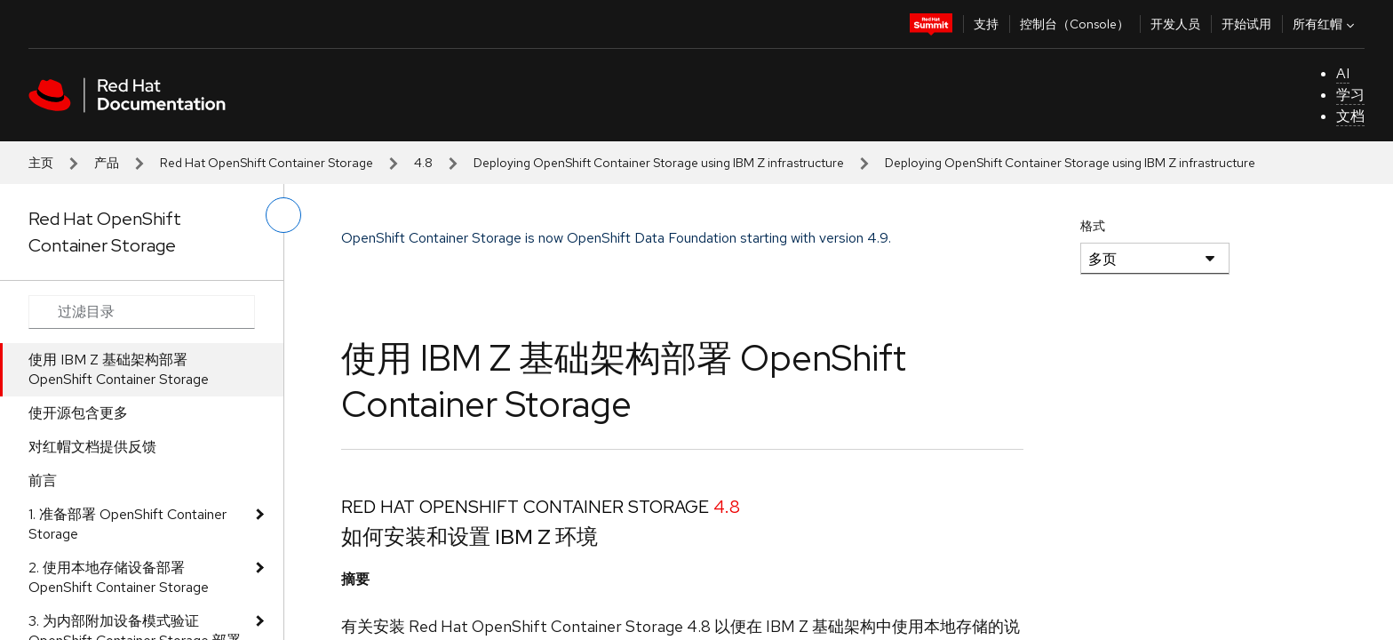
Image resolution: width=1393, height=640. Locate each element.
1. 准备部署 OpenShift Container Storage (127, 524)
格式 (1092, 226)
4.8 (423, 163)
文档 (1350, 116)
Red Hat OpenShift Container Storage (266, 163)
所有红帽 (1325, 24)
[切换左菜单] (283, 215)
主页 (40, 163)
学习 (1350, 94)
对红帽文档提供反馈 (92, 446)
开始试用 (1246, 24)
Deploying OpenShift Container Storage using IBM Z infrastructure (659, 163)
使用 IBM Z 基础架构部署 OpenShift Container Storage (118, 369)
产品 (106, 163)
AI (1342, 73)
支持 (986, 24)
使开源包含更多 (78, 413)
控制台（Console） (1074, 24)
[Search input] (141, 312)
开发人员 (1175, 24)
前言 (42, 480)
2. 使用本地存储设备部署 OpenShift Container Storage (118, 577)
